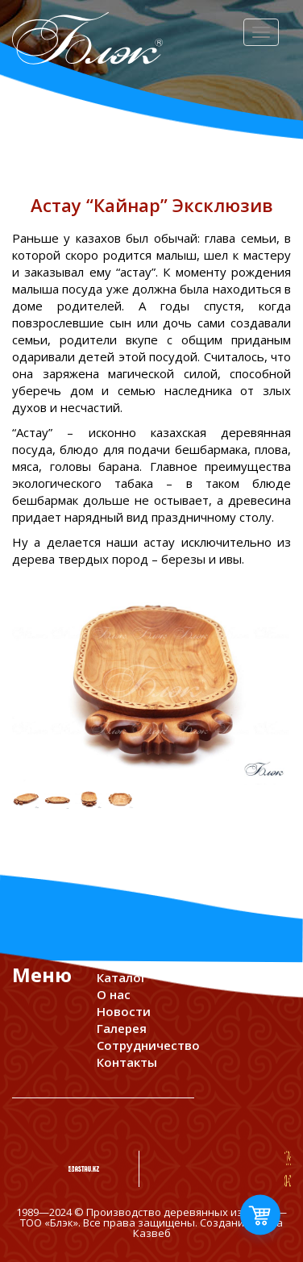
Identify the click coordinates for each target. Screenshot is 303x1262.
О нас (114, 994)
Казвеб (152, 1233)
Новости (124, 1011)
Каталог (122, 977)
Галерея (122, 1028)
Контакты (127, 1062)
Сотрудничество (148, 1045)
